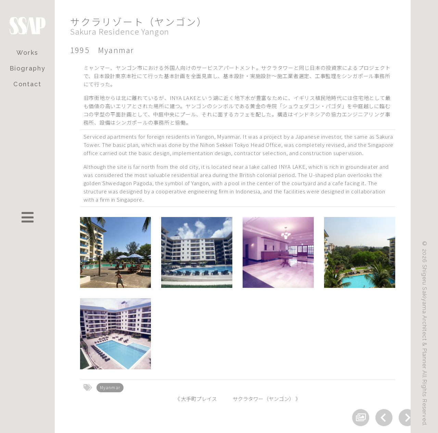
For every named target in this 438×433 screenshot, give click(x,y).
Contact (27, 84)
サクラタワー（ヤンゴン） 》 (266, 398)
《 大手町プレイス (196, 398)
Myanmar (110, 387)
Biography (28, 68)
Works (27, 52)
